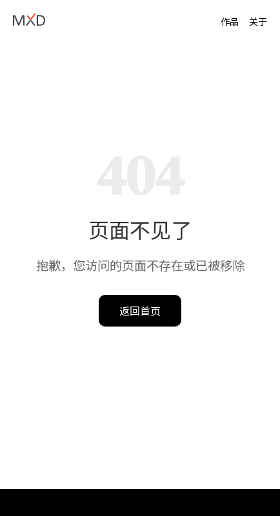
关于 (258, 21)
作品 (230, 21)
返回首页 (140, 310)
